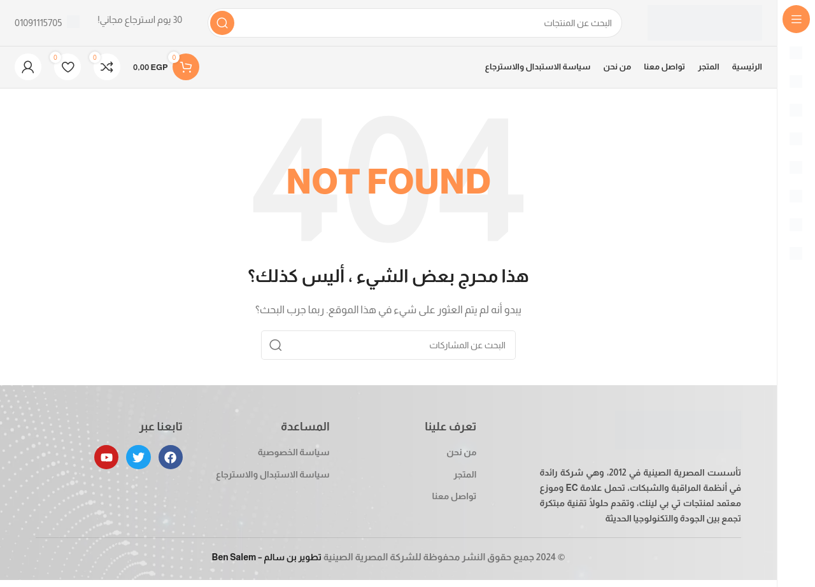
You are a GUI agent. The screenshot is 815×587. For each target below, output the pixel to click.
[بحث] (415, 25)
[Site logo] (705, 24)
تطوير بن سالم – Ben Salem (266, 563)
